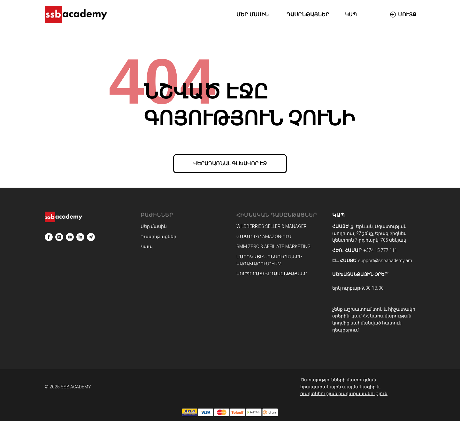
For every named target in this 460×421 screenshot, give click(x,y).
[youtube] (70, 237)
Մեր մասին (154, 226)
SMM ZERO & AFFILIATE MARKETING (273, 246)
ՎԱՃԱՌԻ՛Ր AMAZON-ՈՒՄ (264, 236)
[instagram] (59, 237)
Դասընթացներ (158, 236)
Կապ (147, 246)
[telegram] (91, 237)
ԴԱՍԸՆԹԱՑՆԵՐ (308, 14)
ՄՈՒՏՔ (407, 14)
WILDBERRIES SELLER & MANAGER (271, 226)
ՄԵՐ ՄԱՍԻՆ (252, 14)
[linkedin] (80, 237)
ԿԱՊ (351, 14)
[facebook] (49, 237)
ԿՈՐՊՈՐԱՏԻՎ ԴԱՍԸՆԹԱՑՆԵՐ (271, 273)
